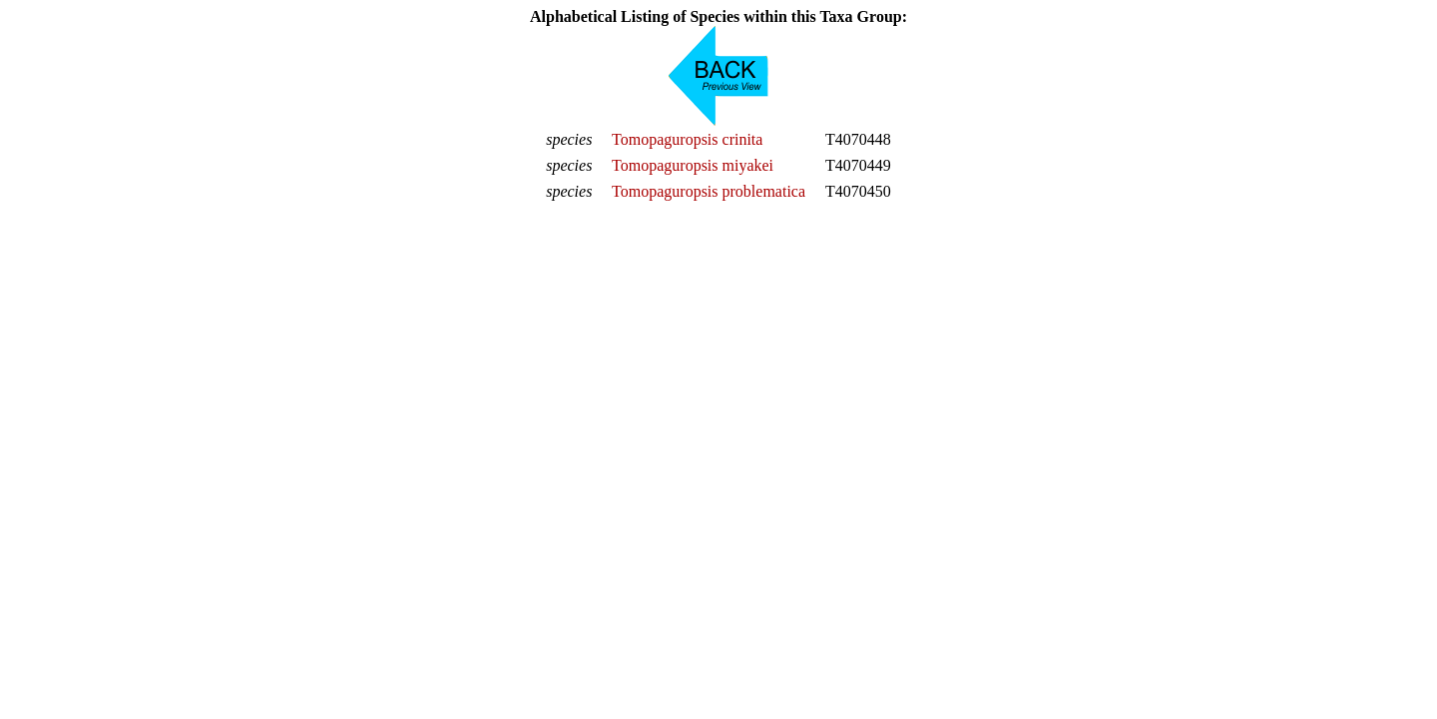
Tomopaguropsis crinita (687, 139)
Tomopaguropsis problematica (708, 191)
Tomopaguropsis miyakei (692, 165)
